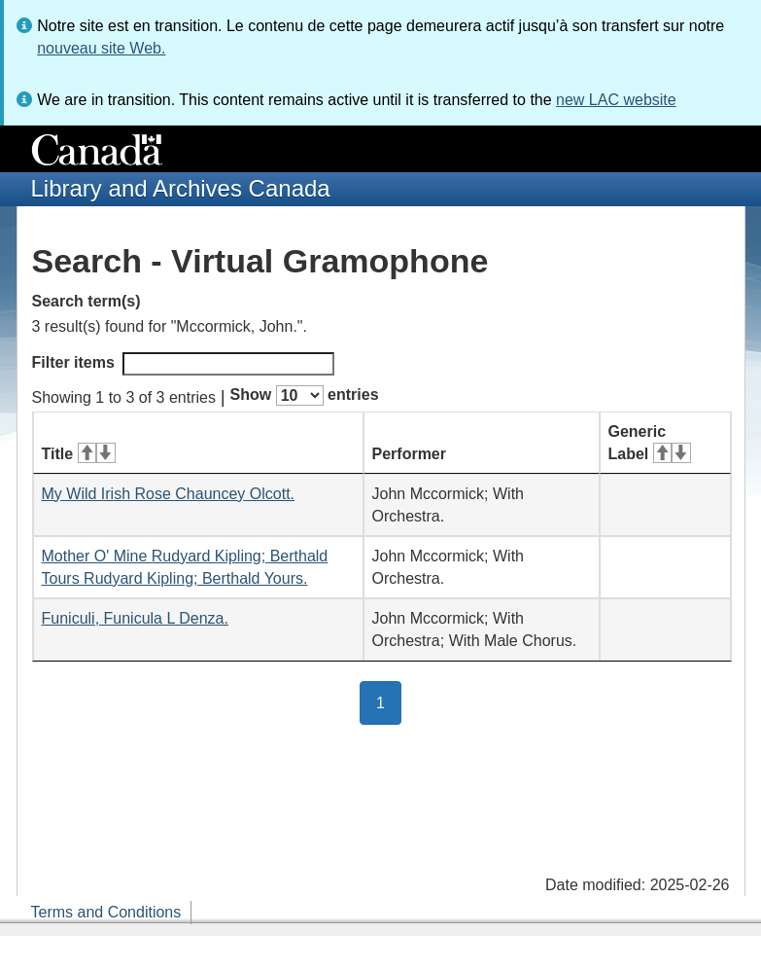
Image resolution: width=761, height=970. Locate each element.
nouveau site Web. (101, 48)
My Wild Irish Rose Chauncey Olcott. (168, 493)
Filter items (183, 364)
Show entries (304, 395)
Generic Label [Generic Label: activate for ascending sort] (649, 442)
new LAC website (616, 99)
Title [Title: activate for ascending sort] (79, 454)
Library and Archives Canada (180, 188)
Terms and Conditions (106, 912)
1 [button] (388, 701)
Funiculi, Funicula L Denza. (135, 618)
